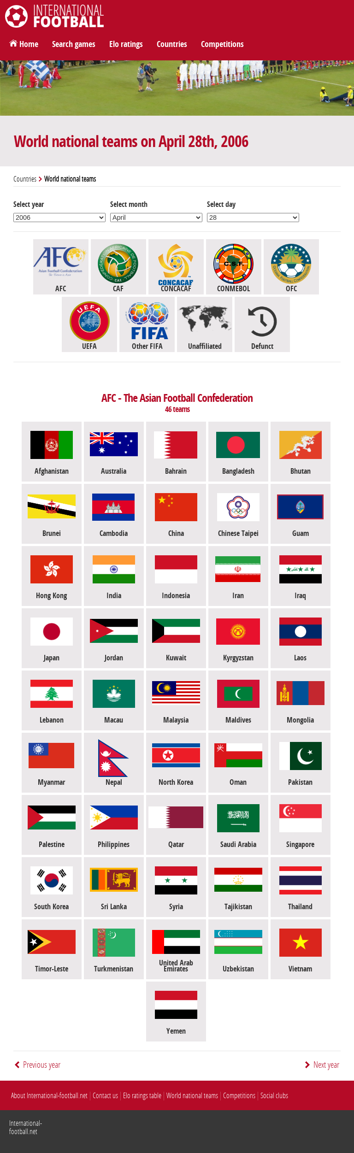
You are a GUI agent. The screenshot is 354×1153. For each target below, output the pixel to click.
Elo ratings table (142, 1095)
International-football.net (25, 1127)
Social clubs (274, 1095)
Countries (172, 44)
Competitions (222, 44)
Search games (73, 44)
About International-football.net (49, 1095)
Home (28, 44)
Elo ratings (126, 44)
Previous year (41, 1064)
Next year (326, 1064)
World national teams (192, 1095)
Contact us (105, 1095)
